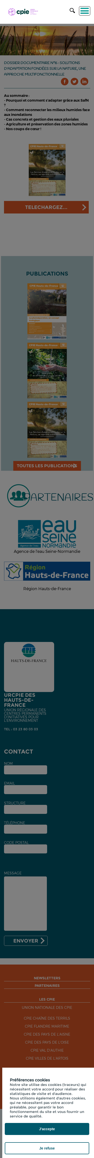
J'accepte (47, 1129)
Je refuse (47, 1148)
